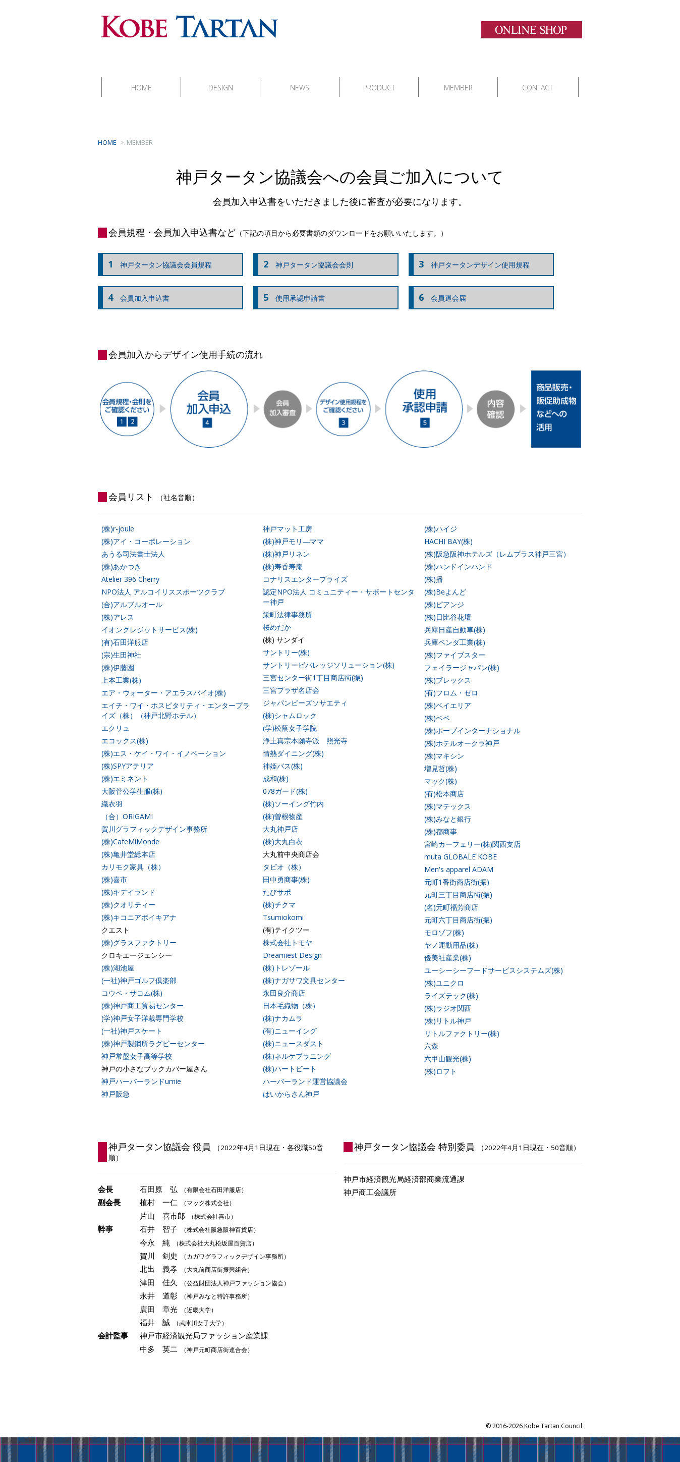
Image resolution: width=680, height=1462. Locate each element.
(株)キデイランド (128, 882)
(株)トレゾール (286, 957)
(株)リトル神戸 (447, 1010)
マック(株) (440, 771)
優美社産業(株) (447, 947)
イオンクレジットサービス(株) (149, 619)
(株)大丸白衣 (283, 831)
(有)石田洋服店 (124, 632)
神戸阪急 (115, 1084)
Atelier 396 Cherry (130, 569)
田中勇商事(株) (286, 869)
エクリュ (115, 718)
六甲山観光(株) (447, 1048)
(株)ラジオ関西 (447, 998)
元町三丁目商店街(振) (458, 884)
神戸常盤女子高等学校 (136, 1046)
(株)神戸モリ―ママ (293, 531)
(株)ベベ (437, 708)
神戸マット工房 (287, 518)
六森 (431, 1036)
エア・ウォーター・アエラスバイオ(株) (163, 682)
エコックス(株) (124, 730)
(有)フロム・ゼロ (451, 682)
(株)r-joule (117, 518)
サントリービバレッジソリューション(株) (328, 655)
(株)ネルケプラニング (297, 1046)
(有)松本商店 (444, 783)
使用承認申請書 (291, 287)
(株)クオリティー (128, 894)
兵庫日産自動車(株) (454, 619)
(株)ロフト (440, 1061)
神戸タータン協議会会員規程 (157, 254)
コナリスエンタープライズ (305, 569)
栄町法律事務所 (287, 604)
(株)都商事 (440, 821)
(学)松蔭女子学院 (290, 718)
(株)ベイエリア (447, 695)
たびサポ (277, 882)
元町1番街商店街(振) (456, 872)
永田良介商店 (284, 983)
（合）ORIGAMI (127, 806)
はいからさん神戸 (291, 1084)
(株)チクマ (279, 894)
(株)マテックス (447, 796)
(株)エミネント (124, 768)
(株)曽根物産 (283, 806)
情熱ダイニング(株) (293, 743)
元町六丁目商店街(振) (458, 909)
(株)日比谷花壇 (447, 607)
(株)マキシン (444, 745)
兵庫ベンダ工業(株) (454, 632)
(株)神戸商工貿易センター (142, 995)
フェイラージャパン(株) (461, 657)
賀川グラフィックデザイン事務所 (154, 819)
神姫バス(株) (283, 756)
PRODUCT (379, 77)
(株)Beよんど (445, 581)
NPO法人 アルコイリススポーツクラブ (163, 581)
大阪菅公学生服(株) (131, 781)
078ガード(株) (285, 781)
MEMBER (458, 77)
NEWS (299, 77)
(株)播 (433, 569)
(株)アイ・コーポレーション (146, 531)
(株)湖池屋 (117, 957)
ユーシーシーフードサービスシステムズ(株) (493, 960)
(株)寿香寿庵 (283, 556)
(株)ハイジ (440, 518)
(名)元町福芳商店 (451, 897)
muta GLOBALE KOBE (460, 846)
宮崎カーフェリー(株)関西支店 (472, 834)
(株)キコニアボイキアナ (139, 907)
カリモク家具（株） (133, 856)
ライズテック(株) (451, 985)
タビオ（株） (284, 856)
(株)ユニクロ (444, 973)
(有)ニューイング (290, 1020)
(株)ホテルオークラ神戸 (461, 733)
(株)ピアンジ (444, 594)
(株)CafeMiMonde (130, 831)
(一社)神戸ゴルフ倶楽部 (139, 970)
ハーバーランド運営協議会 (305, 1071)
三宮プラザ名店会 (291, 680)
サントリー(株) (286, 642)
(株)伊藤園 (117, 657)
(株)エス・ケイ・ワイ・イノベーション (163, 743)
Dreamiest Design (292, 945)
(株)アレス (117, 607)
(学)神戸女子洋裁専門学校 (142, 1008)
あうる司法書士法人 (133, 544)
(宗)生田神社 (121, 644)
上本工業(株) (121, 670)
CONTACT (537, 77)
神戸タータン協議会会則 (305, 254)
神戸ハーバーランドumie (141, 1071)
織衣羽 (112, 793)
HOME (141, 77)
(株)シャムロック (290, 705)
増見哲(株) (440, 758)
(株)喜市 (114, 869)
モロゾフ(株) (444, 922)
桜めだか (277, 617)
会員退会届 (440, 287)
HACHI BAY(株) (448, 531)
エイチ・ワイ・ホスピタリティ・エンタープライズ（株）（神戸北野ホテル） (175, 700)
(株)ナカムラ (283, 1008)
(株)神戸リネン (286, 544)
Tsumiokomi (283, 907)
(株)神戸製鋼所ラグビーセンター (153, 1033)
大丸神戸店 (280, 819)
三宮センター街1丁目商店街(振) (313, 667)
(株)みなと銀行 (447, 809)
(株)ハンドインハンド (458, 556)
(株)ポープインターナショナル (472, 720)
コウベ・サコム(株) (131, 983)
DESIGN (220, 77)
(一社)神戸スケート (131, 1020)
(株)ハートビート (290, 1058)
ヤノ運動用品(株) (451, 935)
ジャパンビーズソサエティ (305, 692)
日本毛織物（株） (291, 995)
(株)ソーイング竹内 (293, 793)
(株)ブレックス (447, 670)
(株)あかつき (121, 556)
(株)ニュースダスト (293, 1033)
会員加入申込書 (136, 287)
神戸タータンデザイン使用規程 (472, 254)
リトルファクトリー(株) (461, 1023)
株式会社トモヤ (287, 932)
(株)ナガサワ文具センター (304, 970)
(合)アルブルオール (131, 594)
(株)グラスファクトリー (139, 932)
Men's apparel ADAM (458, 859)
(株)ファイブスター (454, 644)
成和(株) (276, 768)
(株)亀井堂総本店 (128, 844)
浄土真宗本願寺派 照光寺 (305, 730)
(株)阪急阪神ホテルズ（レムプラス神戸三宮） (497, 544)
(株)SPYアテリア (127, 756)
